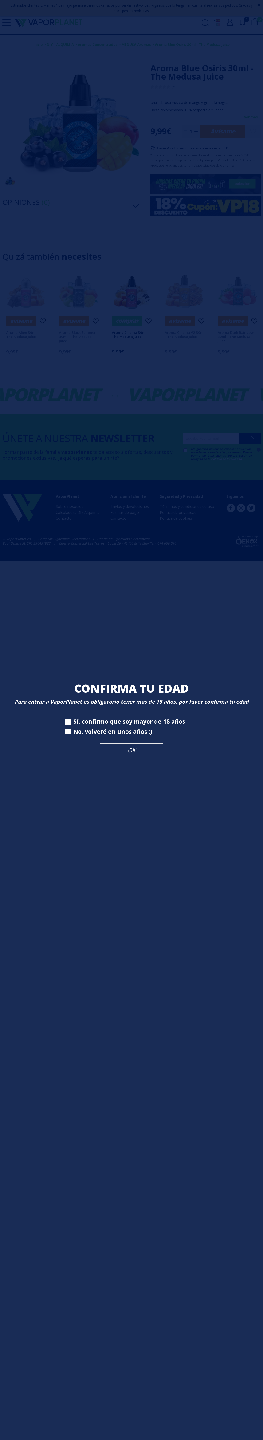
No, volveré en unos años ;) (109, 732)
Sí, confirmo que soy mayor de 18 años (125, 721)
